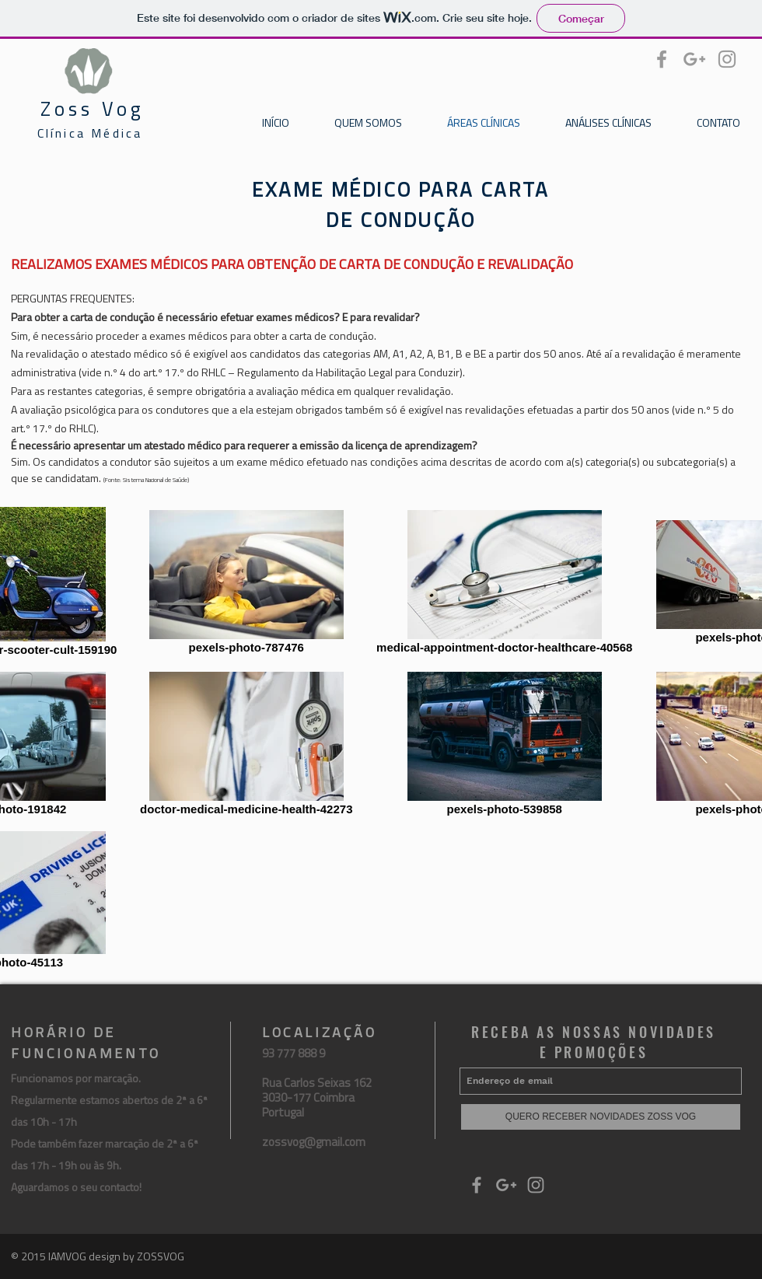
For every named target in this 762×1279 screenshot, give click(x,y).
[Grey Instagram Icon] (727, 59)
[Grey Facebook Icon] (661, 59)
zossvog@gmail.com (313, 1142)
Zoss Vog (92, 109)
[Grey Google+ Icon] (694, 59)
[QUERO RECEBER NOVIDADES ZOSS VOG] (601, 1117)
